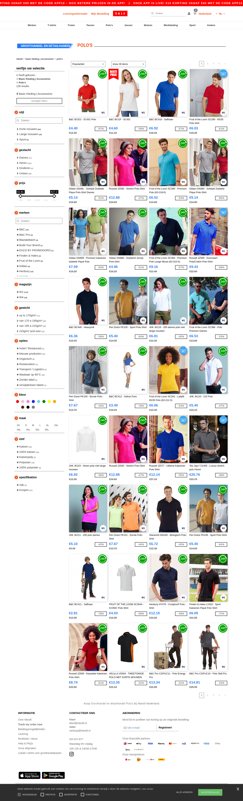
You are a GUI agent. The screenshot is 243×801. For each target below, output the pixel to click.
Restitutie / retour (28, 732)
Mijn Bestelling (100, 13)
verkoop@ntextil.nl (79, 724)
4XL (28, 423)
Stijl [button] (21, 105)
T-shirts (52, 25)
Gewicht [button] (24, 301)
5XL (38, 423)
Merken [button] (24, 206)
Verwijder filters (39, 94)
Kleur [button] (22, 388)
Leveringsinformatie (75, 13)
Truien (71, 25)
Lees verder (147, 788)
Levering (23, 727)
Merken (32, 25)
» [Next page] (225, 57)
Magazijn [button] (25, 278)
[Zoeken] (167, 13)
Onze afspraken (27, 741)
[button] (189, 13)
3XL (19, 423)
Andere (211, 25)
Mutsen (148, 25)
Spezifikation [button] (28, 470)
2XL (56, 419)
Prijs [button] (22, 176)
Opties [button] (23, 334)
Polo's (109, 25)
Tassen (90, 25)
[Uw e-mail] (139, 721)
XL (47, 419)
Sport (192, 25)
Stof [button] (21, 432)
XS (18, 419)
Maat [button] (22, 411)
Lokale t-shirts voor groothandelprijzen (39, 746)
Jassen (128, 25)
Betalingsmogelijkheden (31, 722)
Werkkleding (171, 25)
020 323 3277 (77, 732)
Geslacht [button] (25, 143)
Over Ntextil (24, 713)
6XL (47, 423)
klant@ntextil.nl (78, 716)
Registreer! (165, 721)
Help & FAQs (25, 737)
